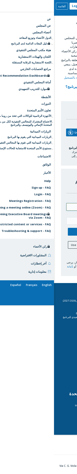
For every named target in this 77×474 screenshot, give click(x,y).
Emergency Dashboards (50, 352)
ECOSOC (63, 401)
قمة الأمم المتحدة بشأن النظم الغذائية (44, 426)
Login (22, 6)
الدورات (64, 308)
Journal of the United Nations (51, 409)
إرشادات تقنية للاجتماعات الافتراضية (49, 325)
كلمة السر (55, 214)
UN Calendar (60, 418)
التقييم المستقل (59, 361)
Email (58, 200)
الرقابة (64, 377)
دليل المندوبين (60, 321)
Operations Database (51, 373)
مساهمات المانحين (58, 349)
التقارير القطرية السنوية (51, 344)
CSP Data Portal (55, 304)
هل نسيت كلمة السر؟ (49, 254)
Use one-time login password (37, 245)
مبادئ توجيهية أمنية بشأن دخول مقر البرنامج (45, 312)
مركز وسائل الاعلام (58, 365)
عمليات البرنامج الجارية (56, 369)
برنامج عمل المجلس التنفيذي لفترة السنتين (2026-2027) (38, 300)
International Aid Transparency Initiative (44, 405)
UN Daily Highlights (57, 422)
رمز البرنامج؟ (19, 86)
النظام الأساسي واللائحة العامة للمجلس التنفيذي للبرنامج (38, 317)
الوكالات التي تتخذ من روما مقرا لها (50, 413)
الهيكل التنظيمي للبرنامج (55, 381)
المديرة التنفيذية (59, 357)
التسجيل (59, 96)
